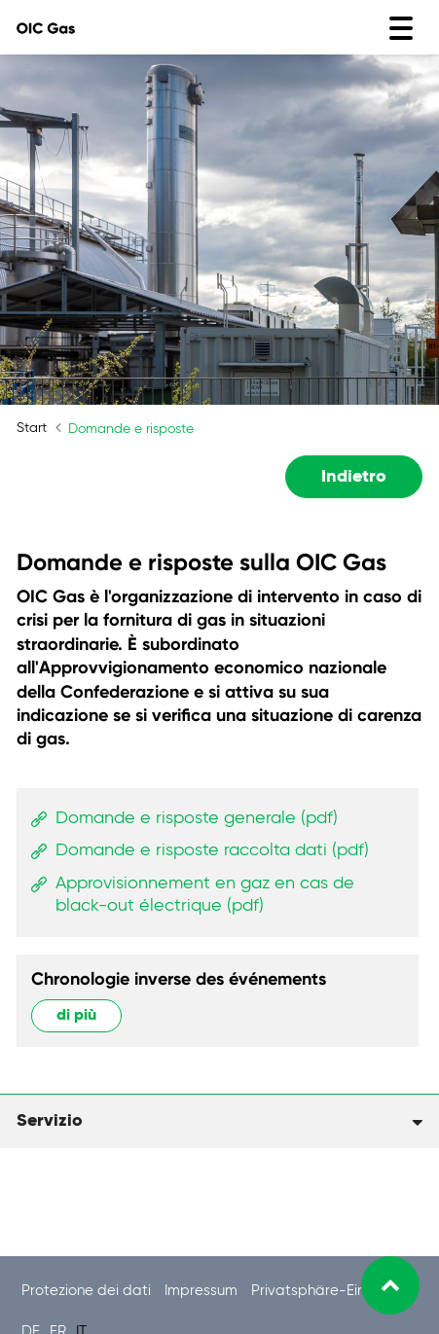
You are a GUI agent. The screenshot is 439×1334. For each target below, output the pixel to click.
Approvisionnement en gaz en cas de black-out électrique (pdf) (204, 895)
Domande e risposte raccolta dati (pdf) (212, 850)
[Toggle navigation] (401, 28)
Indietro (353, 477)
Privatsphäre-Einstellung (334, 1290)
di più (76, 1016)
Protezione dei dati (88, 1290)
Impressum (203, 1290)
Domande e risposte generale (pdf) (196, 818)
